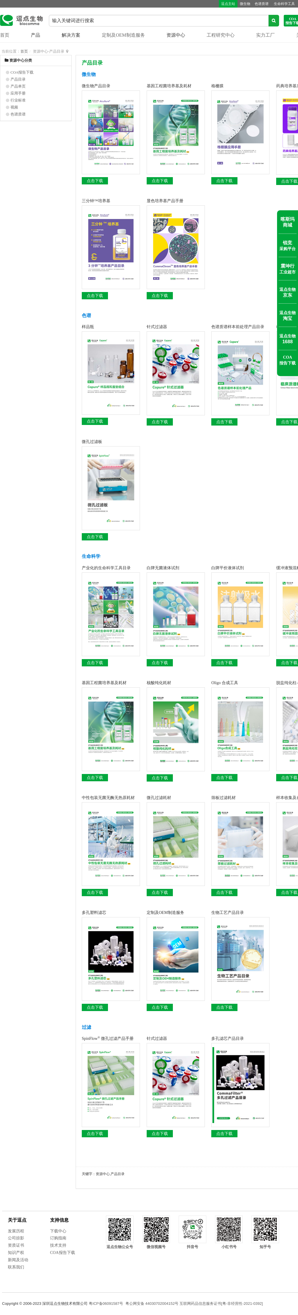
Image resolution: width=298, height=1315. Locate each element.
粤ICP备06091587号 (106, 1303)
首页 (4, 35)
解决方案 (71, 35)
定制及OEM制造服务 (123, 35)
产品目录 (18, 79)
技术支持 (58, 1245)
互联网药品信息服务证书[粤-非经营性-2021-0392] (221, 1303)
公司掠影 (16, 1238)
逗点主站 (223, 4)
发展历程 (16, 1231)
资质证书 (16, 1245)
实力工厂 (265, 35)
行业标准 (18, 100)
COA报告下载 (21, 72)
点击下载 (95, 181)
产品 (35, 35)
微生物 (240, 4)
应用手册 (18, 93)
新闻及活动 (18, 1260)
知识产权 (16, 1252)
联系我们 (16, 1267)
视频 (14, 107)
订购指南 (58, 1238)
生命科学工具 (282, 4)
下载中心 (58, 1231)
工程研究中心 (221, 35)
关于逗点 (17, 1220)
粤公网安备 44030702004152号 (152, 1303)
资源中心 (175, 35)
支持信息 (59, 1220)
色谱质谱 (259, 4)
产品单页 (18, 86)
